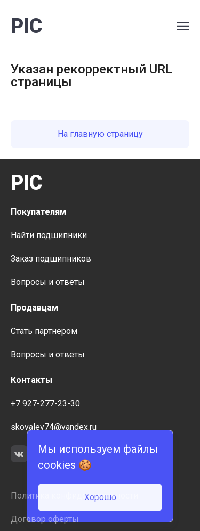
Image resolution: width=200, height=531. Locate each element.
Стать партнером (44, 331)
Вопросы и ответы (48, 282)
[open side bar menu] (183, 26)
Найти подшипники (49, 235)
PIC (26, 26)
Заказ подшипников (51, 259)
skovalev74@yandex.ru (54, 427)
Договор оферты (45, 519)
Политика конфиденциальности (74, 496)
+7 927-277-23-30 (45, 403)
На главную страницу (100, 134)
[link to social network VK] (19, 455)
